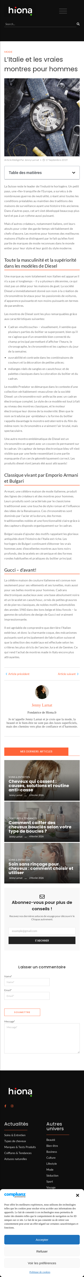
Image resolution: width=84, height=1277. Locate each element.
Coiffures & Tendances (23, 818)
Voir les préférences (42, 1263)
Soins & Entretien (19, 777)
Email (8, 990)
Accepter (42, 1239)
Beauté (50, 1139)
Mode (49, 1169)
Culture (51, 1157)
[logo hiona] (20, 10)
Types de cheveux (15, 1141)
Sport (49, 1181)
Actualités (16, 1124)
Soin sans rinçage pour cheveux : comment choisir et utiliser (41, 868)
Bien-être (52, 1145)
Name (8, 976)
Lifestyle (51, 1163)
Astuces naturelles (15, 1159)
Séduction (52, 1175)
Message (9, 1021)
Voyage (51, 1187)
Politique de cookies (39, 1272)
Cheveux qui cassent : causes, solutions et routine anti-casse (39, 785)
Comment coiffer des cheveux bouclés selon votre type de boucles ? (40, 826)
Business (51, 1151)
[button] (77, 1195)
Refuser (42, 1251)
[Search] (40, 24)
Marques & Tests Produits (20, 1147)
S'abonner (42, 940)
